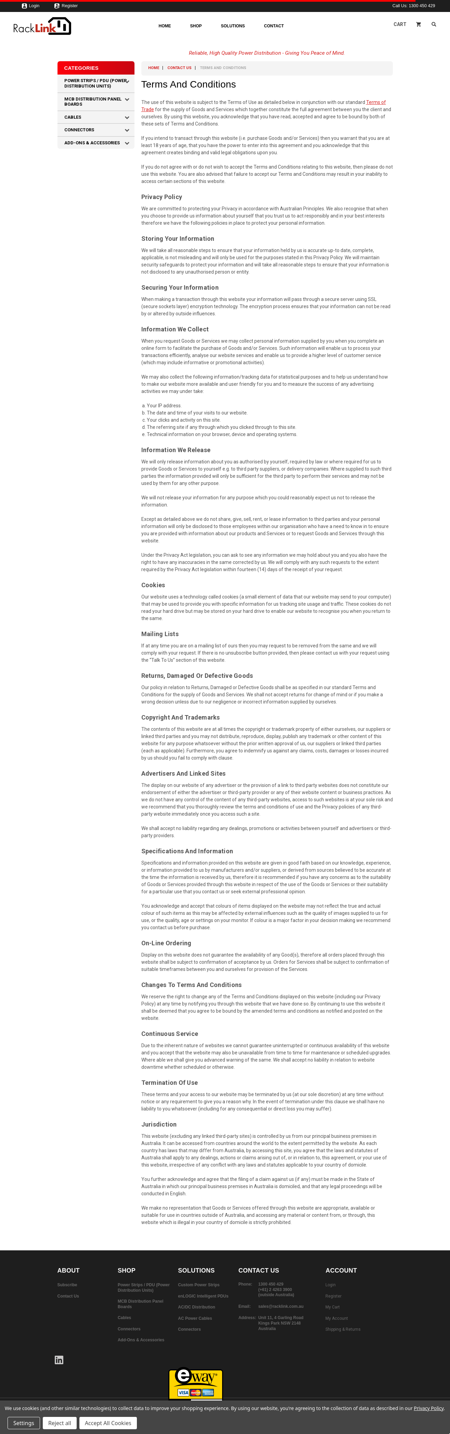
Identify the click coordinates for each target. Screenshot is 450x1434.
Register (66, 7)
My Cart (332, 1307)
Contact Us (179, 68)
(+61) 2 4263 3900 (275, 1289)
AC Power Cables (195, 1318)
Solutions (233, 26)
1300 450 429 (422, 5)
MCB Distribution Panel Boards (92, 101)
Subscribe (67, 1284)
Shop (196, 26)
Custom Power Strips (198, 1284)
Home (165, 26)
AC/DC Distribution (196, 1307)
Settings (23, 1423)
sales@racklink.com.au (281, 1306)
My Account (336, 1318)
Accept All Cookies (108, 1423)
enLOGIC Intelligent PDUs (203, 1296)
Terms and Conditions (223, 68)
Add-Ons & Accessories (92, 142)
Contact (274, 26)
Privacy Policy (428, 1408)
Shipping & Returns (343, 1329)
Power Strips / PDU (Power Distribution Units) (95, 83)
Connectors (79, 129)
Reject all (59, 1423)
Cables (72, 117)
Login (31, 7)
